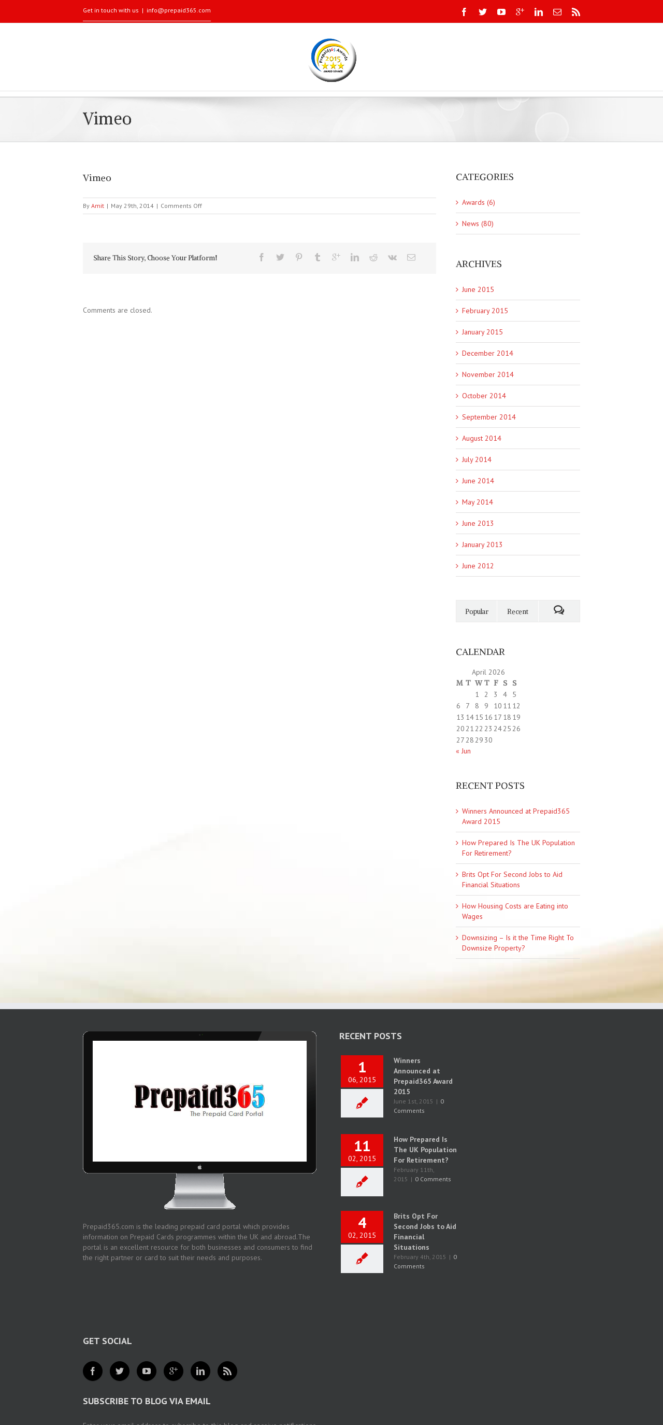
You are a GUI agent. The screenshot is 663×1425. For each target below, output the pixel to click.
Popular (476, 611)
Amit (97, 205)
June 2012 (478, 565)
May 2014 (477, 502)
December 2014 (487, 353)
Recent (517, 611)
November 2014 (488, 374)
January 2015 (482, 332)
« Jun (463, 751)
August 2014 (481, 438)
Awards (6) (478, 202)
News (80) (478, 223)
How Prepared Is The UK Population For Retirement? (425, 1150)
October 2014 (484, 395)
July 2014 (477, 459)
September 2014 (489, 417)
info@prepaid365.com (179, 10)
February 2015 (485, 310)
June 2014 (478, 480)
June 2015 (478, 289)
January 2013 (482, 544)
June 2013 (478, 523)
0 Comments (433, 1179)
